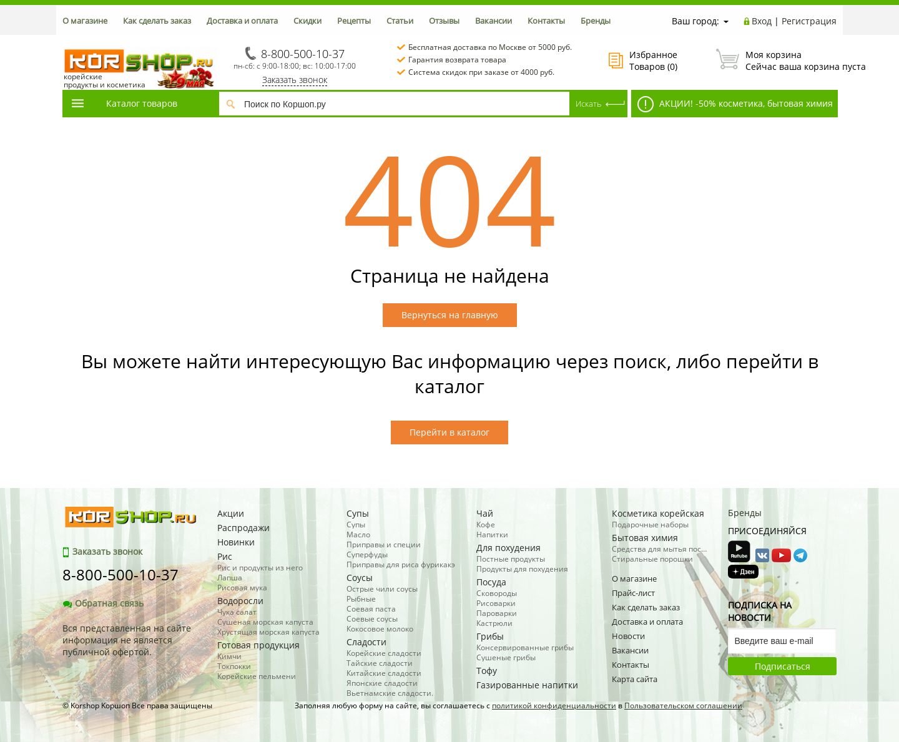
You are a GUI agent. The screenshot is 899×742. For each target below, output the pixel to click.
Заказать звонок (294, 79)
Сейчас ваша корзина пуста (776, 60)
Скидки (307, 20)
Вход (762, 21)
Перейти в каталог (449, 432)
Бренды (596, 20)
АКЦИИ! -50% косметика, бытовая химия (735, 104)
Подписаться (782, 666)
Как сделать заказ (157, 20)
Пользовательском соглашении (683, 705)
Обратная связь (103, 603)
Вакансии (493, 20)
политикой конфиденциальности (554, 705)
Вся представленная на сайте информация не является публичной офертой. (126, 640)
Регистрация (809, 21)
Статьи (399, 20)
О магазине (84, 20)
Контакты (546, 20)
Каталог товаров (123, 103)
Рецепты (354, 20)
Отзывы (444, 20)
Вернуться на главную (449, 315)
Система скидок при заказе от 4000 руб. (481, 72)
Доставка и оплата (242, 20)
